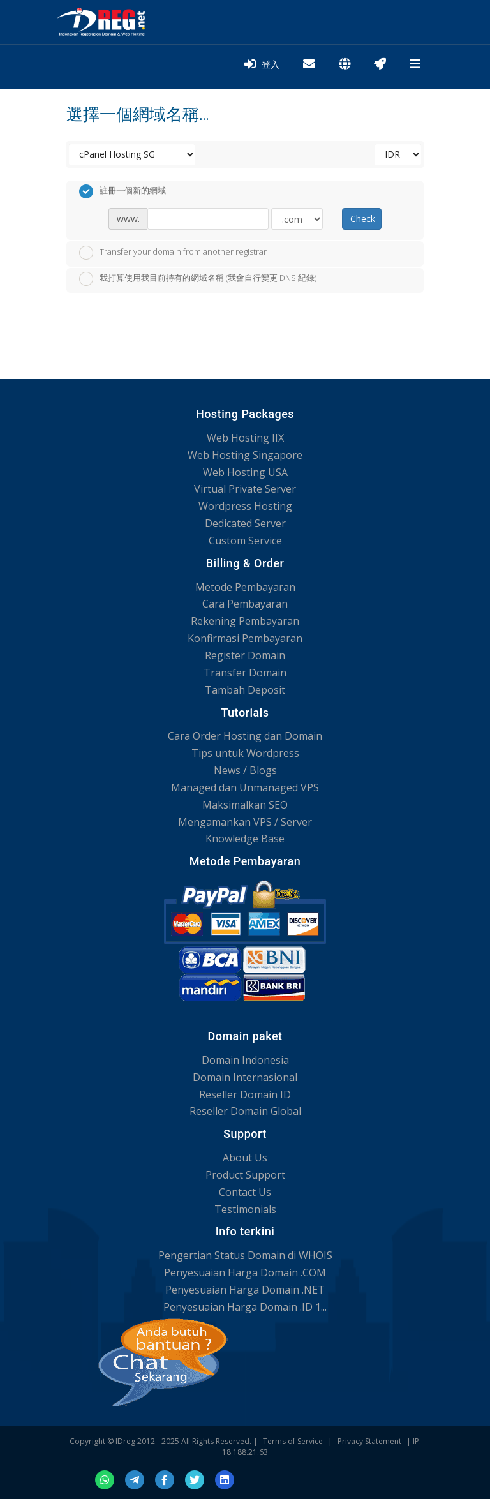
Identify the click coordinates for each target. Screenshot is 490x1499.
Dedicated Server (245, 523)
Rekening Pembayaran (245, 621)
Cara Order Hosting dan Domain (245, 736)
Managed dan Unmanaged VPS (245, 787)
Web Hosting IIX (245, 438)
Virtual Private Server (245, 489)
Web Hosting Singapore (245, 455)
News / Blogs (245, 770)
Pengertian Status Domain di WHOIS (245, 1255)
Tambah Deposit (245, 690)
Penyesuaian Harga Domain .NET (245, 1290)
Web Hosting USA (245, 472)
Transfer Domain (245, 673)
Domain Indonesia (245, 1060)
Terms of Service (293, 1441)
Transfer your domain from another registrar (173, 253)
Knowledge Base (245, 839)
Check (362, 219)
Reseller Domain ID (245, 1094)
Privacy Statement (369, 1441)
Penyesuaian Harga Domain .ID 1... (245, 1307)
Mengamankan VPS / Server (245, 822)
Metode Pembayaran (245, 587)
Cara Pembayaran (245, 604)
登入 (261, 64)
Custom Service (245, 540)
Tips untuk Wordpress (245, 753)
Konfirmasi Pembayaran (245, 638)
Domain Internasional (245, 1077)
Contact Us (245, 1192)
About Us (245, 1158)
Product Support (245, 1175)
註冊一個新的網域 (122, 191)
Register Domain (245, 655)
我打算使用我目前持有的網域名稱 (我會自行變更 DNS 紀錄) (197, 279)
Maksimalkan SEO (245, 805)
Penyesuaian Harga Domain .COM (245, 1272)
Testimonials (245, 1209)
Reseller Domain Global (245, 1111)
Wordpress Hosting (245, 506)
